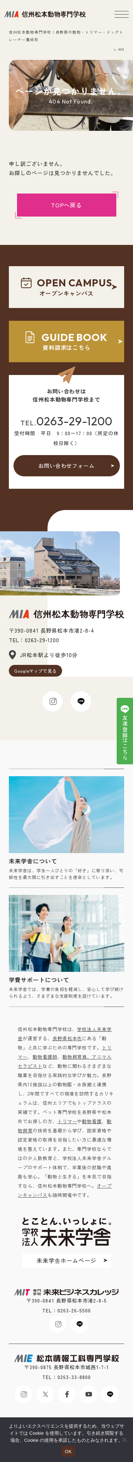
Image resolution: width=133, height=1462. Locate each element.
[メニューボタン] (122, 14)
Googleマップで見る (35, 671)
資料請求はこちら (67, 341)
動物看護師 (45, 1056)
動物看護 (92, 1121)
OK (68, 1451)
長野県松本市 (67, 1038)
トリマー (67, 1121)
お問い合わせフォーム (66, 465)
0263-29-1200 (74, 421)
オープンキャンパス (66, 286)
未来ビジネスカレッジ (45, 14)
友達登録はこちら (125, 737)
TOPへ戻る (66, 205)
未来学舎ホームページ (67, 1260)
